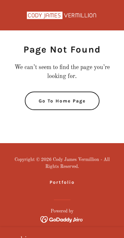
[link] (62, 15)
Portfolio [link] (62, 182)
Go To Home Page (62, 101)
